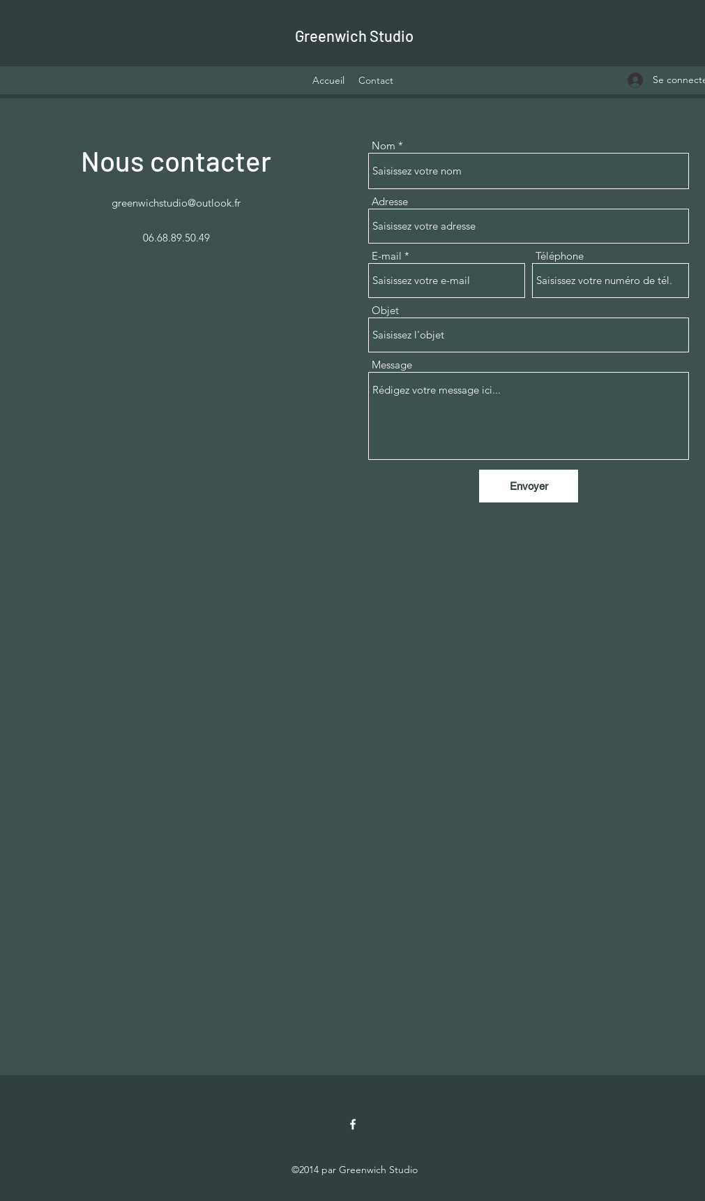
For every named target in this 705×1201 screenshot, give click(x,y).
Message (392, 364)
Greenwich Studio (354, 36)
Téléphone (560, 256)
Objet (385, 310)
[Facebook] (353, 1124)
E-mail (387, 256)
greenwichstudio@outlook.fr (176, 202)
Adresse (390, 201)
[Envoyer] (528, 486)
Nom (383, 145)
